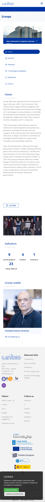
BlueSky (27, 421)
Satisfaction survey (8, 423)
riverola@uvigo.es (12, 337)
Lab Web (11, 205)
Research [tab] (9, 58)
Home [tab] (8, 52)
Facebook (27, 400)
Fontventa (31, 500)
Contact (4, 404)
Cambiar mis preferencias (14, 494)
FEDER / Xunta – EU (8, 400)
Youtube (27, 413)
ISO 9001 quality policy (32, 371)
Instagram (27, 417)
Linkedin (27, 409)
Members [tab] (10, 65)
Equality (4, 413)
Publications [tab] (10, 77)
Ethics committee (30, 363)
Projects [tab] (9, 84)
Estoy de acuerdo (11, 490)
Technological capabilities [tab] (15, 71)
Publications (28, 367)
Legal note (15, 500)
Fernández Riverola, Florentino (17, 331)
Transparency (29, 359)
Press (3, 409)
